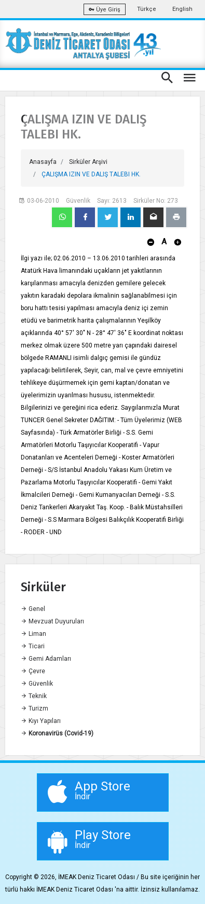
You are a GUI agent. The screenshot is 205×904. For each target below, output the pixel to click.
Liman (33, 633)
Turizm (34, 708)
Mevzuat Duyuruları (52, 621)
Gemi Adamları (46, 658)
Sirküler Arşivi (88, 161)
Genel (33, 609)
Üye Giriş (104, 9)
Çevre (33, 671)
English (182, 9)
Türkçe (146, 9)
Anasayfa (43, 161)
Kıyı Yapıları (41, 721)
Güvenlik (37, 683)
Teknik (34, 696)
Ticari (33, 646)
